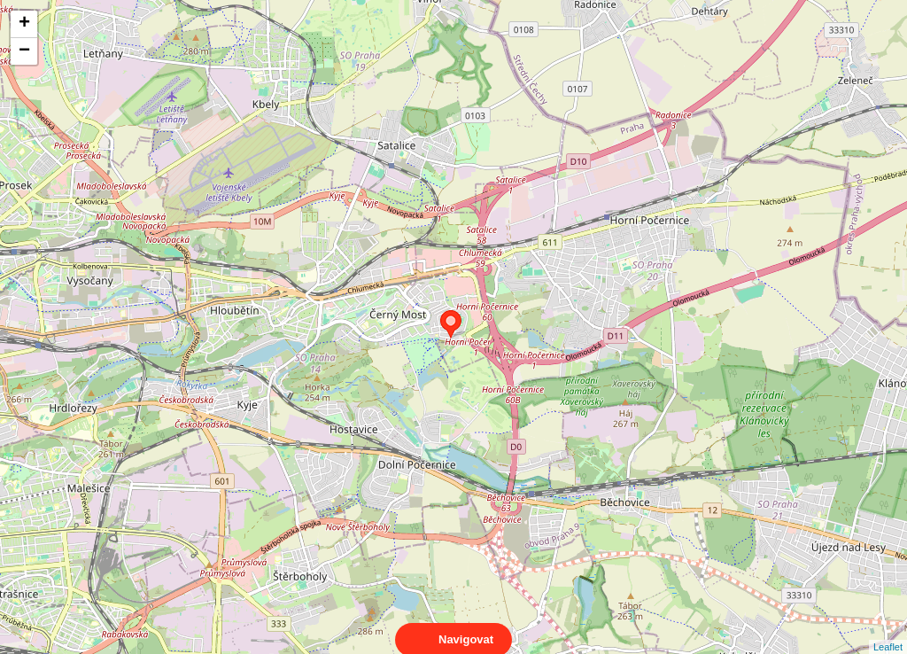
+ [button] (24, 24)
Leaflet (888, 631)
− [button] (24, 51)
